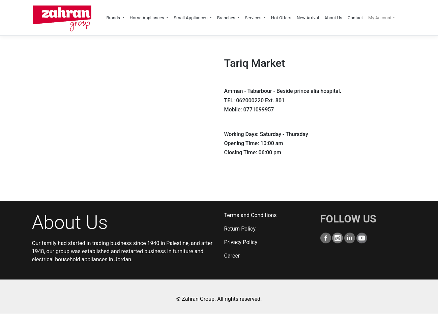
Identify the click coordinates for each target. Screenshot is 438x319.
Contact (355, 17)
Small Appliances (191, 17)
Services (253, 17)
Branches (226, 17)
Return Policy (240, 228)
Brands (113, 17)
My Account (379, 17)
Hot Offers (281, 17)
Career (232, 255)
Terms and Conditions (250, 215)
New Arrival (308, 17)
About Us (333, 17)
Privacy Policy (241, 242)
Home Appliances (148, 17)
